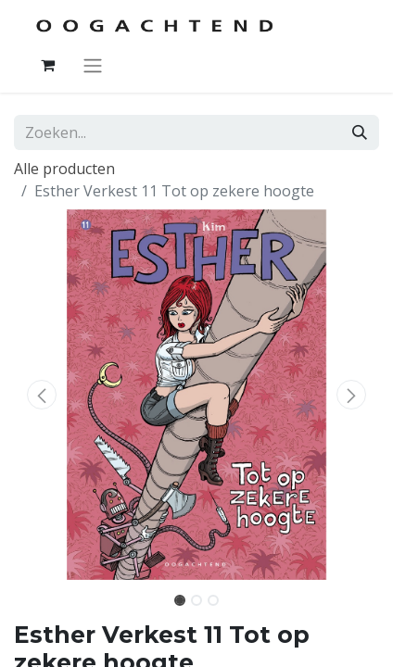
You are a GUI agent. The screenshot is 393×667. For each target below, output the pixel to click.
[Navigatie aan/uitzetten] (92, 64)
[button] (41, 394)
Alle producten (64, 168)
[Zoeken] (359, 132)
